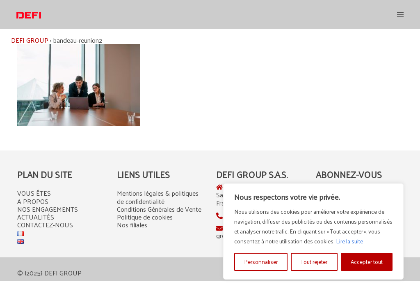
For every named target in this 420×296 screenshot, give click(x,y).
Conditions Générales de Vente (159, 209)
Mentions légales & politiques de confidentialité (158, 197)
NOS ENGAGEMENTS (47, 209)
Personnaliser (261, 262)
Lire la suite (349, 241)
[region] (313, 231)
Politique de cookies (145, 217)
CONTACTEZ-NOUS (45, 225)
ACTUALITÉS (35, 217)
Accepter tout (367, 262)
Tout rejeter (314, 262)
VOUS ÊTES (34, 193)
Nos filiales (132, 225)
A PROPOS (32, 201)
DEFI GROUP (29, 40)
